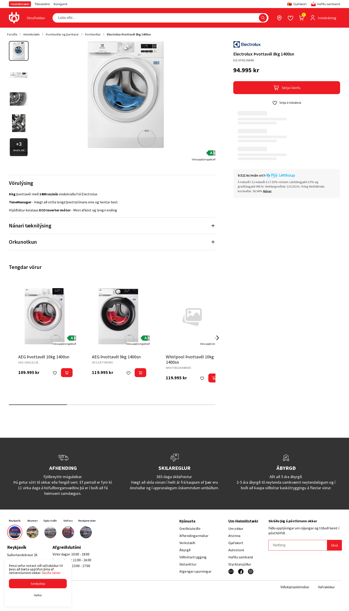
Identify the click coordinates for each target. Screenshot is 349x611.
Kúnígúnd (60, 4)
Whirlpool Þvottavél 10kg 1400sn (190, 359)
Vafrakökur (326, 587)
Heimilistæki (20, 4)
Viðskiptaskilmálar (294, 587)
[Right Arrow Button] (217, 338)
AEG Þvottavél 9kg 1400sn (116, 356)
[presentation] (36, 17)
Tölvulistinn (42, 4)
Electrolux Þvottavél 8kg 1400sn (129, 34)
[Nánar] (267, 191)
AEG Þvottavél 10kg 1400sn (43, 356)
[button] (38, 583)
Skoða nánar (51, 572)
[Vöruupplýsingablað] (203, 159)
